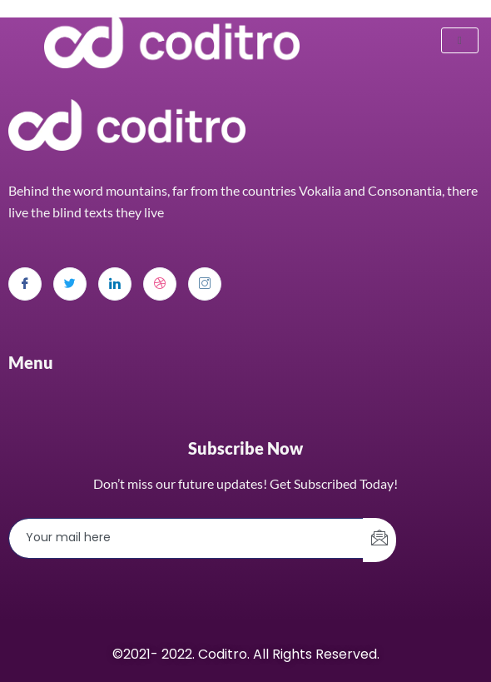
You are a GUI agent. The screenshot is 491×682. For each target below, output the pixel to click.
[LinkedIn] (114, 284)
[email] (186, 538)
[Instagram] (204, 284)
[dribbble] (159, 284)
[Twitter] (70, 284)
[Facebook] (25, 284)
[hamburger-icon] (460, 40)
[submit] (379, 540)
